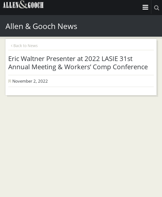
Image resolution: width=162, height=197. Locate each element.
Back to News (24, 45)
